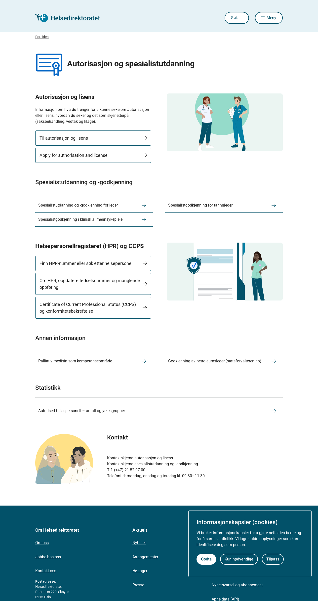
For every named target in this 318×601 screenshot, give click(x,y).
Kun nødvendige (239, 559)
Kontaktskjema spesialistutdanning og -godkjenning (152, 464)
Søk (234, 17)
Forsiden (42, 37)
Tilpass (272, 559)
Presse (138, 585)
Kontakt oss (45, 570)
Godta (206, 559)
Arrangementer (145, 557)
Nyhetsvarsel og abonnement (237, 585)
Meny (271, 17)
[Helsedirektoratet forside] (71, 18)
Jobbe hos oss (48, 557)
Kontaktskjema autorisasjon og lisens (140, 458)
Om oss (42, 542)
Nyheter (139, 542)
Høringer (139, 570)
